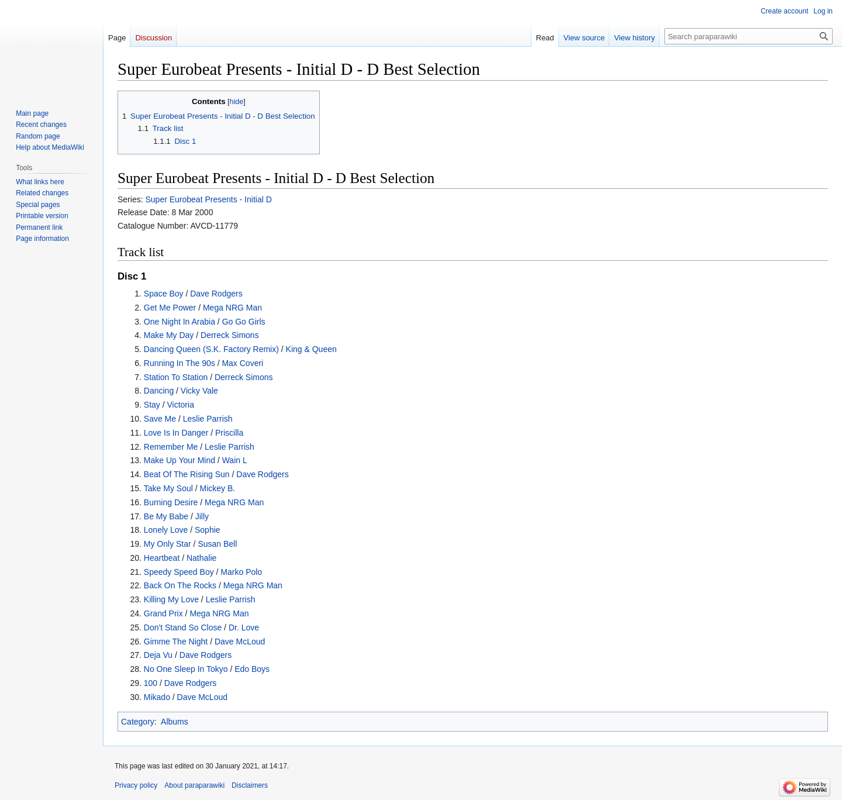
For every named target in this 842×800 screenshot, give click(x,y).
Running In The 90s (179, 363)
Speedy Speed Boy (179, 572)
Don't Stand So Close (183, 627)
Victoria (180, 404)
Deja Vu (158, 655)
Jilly (202, 516)
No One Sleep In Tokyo (186, 669)
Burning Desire (171, 502)
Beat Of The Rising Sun (187, 474)
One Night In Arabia (179, 321)
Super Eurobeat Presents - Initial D (208, 199)
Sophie (207, 530)
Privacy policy (136, 785)
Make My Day (169, 335)
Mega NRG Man (232, 307)
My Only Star (167, 544)
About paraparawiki (194, 785)
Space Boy (164, 293)
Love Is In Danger (176, 432)
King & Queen (311, 349)
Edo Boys (252, 669)
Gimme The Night (176, 641)
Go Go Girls (243, 321)
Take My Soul (168, 488)
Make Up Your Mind (179, 460)
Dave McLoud (240, 641)
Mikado (157, 697)
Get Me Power (170, 307)
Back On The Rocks (180, 585)
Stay (152, 404)
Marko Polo (241, 572)
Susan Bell (217, 544)
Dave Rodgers (216, 293)
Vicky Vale (199, 390)
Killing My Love (171, 599)
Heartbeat (162, 558)
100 (150, 683)
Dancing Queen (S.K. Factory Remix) (211, 349)
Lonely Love (166, 530)
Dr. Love (244, 627)
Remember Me (171, 446)
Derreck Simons (230, 335)
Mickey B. (218, 488)
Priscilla (229, 432)
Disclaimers (250, 785)
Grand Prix (163, 613)
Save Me (160, 418)
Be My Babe (166, 516)
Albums (174, 721)
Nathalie (201, 558)
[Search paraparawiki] (748, 36)
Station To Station (176, 377)
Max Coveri (242, 363)
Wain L (234, 460)
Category (137, 721)
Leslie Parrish (208, 418)
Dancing (159, 390)
